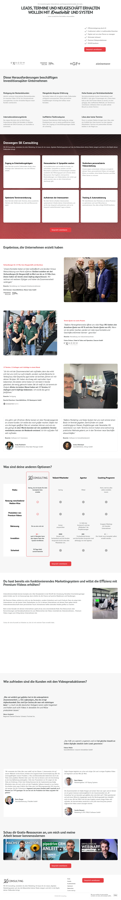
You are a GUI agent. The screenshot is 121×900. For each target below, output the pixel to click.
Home (68, 879)
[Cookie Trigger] (71, 890)
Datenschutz (70, 888)
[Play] (22, 850)
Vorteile (69, 881)
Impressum (70, 886)
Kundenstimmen (71, 883)
